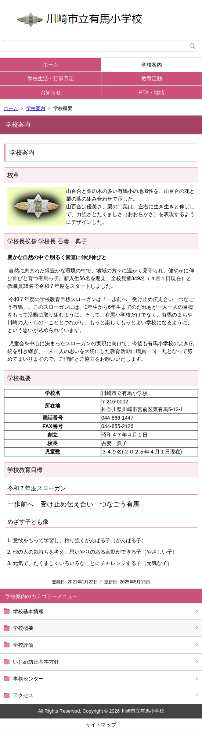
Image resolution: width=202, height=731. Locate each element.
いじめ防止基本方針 (36, 662)
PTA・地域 (151, 92)
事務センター (28, 679)
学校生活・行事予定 (51, 78)
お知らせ (50, 92)
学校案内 (151, 65)
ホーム (50, 64)
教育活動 (151, 78)
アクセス (23, 695)
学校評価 (23, 645)
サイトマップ (101, 725)
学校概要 (23, 628)
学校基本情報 (28, 611)
